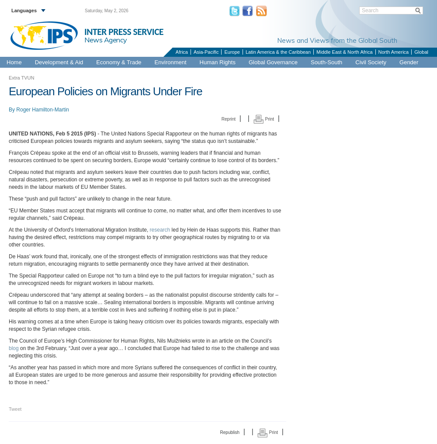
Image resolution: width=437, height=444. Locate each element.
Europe (231, 52)
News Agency (105, 39)
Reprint (229, 119)
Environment (171, 62)
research (160, 230)
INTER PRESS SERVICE (123, 32)
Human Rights (218, 62)
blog (14, 348)
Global (421, 52)
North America (393, 52)
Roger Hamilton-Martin (42, 110)
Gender (408, 62)
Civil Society (370, 62)
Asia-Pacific (206, 52)
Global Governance (273, 62)
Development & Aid (59, 62)
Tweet (15, 409)
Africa (182, 52)
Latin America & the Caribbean (278, 52)
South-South (326, 62)
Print (263, 119)
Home (14, 62)
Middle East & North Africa (344, 52)
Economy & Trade (118, 62)
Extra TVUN (21, 77)
